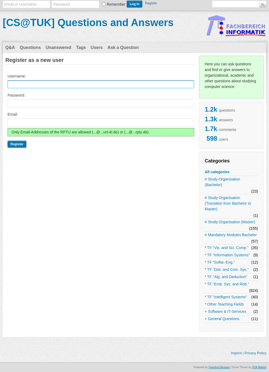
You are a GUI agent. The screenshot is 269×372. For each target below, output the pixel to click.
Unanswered (58, 47)
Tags (81, 47)
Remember (116, 4)
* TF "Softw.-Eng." (220, 262)
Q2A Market (259, 367)
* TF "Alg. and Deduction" (226, 277)
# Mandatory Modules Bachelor (231, 235)
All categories (217, 172)
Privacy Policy (255, 353)
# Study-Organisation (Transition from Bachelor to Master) (228, 203)
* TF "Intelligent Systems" (226, 297)
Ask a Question (123, 47)
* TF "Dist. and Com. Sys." (227, 269)
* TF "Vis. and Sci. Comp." (227, 248)
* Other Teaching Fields (224, 304)
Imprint (236, 353)
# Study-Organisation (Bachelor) (222, 182)
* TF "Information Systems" (227, 255)
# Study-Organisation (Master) (230, 222)
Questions (30, 47)
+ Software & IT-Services (225, 311)
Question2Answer (219, 367)
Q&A (10, 47)
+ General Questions (222, 319)
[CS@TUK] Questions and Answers (88, 22)
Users (96, 47)
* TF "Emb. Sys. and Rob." (227, 284)
